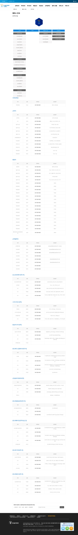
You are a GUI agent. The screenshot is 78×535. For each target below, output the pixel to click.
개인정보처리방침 (51, 516)
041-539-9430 (38, 391)
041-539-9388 (38, 252)
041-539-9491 (38, 335)
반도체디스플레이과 (19, 47)
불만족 (26, 507)
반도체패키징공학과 (19, 71)
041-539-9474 (38, 492)
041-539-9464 (38, 464)
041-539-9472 (38, 481)
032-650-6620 (38, 309)
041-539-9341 (38, 408)
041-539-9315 (38, 170)
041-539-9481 (38, 318)
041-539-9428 (38, 150)
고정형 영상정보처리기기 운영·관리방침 (17, 517)
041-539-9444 (38, 268)
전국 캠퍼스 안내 (11, 1)
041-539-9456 (38, 291)
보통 (23, 507)
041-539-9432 (38, 388)
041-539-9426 (38, 144)
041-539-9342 (38, 414)
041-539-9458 (38, 295)
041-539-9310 (38, 166)
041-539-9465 (38, 457)
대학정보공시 (12, 516)
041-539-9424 (38, 131)
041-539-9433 (38, 385)
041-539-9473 (38, 485)
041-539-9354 (38, 436)
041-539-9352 (38, 440)
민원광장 (38, 517)
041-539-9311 (37, 179)
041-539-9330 (38, 186)
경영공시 (18, 516)
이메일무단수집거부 (42, 516)
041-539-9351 (38, 428)
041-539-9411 (37, 365)
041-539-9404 (38, 140)
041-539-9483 (38, 312)
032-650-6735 (38, 460)
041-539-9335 (38, 134)
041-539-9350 (38, 118)
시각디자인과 (19, 56)
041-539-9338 (38, 137)
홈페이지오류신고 (31, 517)
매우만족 (16, 507)
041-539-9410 (38, 356)
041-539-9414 (38, 369)
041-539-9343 (38, 411)
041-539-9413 (38, 372)
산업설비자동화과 (19, 44)
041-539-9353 (38, 432)
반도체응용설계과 (19, 36)
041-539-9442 (38, 249)
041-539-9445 (38, 255)
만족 (20, 507)
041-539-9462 (38, 468)
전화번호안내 (32, 516)
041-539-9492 (38, 338)
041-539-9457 (38, 281)
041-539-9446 (38, 262)
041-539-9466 (38, 121)
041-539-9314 (38, 173)
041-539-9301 (38, 105)
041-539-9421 (38, 127)
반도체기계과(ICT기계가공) (19, 62)
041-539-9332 (38, 199)
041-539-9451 (38, 288)
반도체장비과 (19, 53)
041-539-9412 (38, 360)
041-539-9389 (38, 259)
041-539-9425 (38, 147)
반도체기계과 (19, 42)
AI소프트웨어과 (19, 39)
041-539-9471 (38, 488)
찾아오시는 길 (25, 516)
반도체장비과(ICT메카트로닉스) (19, 64)
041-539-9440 (38, 246)
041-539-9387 (38, 265)
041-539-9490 (38, 331)
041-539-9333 (38, 183)
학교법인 (3, 1)
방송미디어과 (19, 50)
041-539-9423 (38, 124)
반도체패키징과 (19, 95)
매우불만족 (31, 507)
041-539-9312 (38, 176)
